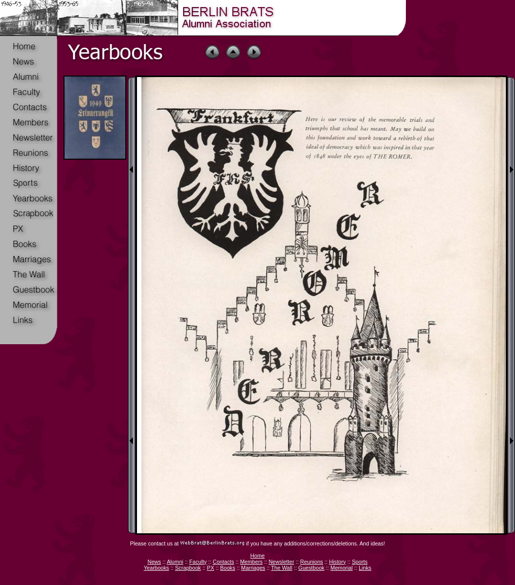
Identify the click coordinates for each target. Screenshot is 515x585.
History (337, 562)
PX (210, 568)
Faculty (198, 562)
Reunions (311, 562)
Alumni (175, 562)
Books (227, 568)
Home (257, 556)
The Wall (281, 568)
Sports (359, 562)
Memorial (341, 568)
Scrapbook (188, 568)
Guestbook (311, 568)
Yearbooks (156, 568)
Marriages (253, 568)
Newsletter (281, 562)
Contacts (223, 562)
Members (251, 562)
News (154, 562)
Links (365, 568)
